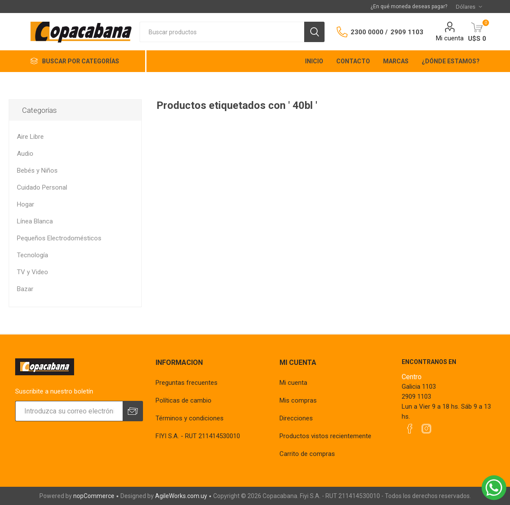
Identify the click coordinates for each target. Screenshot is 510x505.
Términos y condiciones (190, 418)
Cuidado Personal (42, 187)
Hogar (25, 204)
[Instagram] (426, 429)
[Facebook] (410, 429)
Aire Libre (30, 137)
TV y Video (32, 272)
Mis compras (298, 400)
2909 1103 (406, 32)
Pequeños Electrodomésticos (59, 238)
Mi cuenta (450, 38)
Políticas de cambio (183, 400)
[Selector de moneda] (469, 6)
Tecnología (32, 255)
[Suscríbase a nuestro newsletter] (68, 411)
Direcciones (296, 418)
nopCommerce (93, 495)
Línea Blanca (35, 221)
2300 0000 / (369, 32)
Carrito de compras (307, 454)
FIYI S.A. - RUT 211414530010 (198, 436)
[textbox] (222, 32)
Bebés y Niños (37, 170)
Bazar (25, 289)
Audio (25, 153)
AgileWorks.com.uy (181, 495)
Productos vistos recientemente (325, 436)
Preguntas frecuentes (187, 383)
